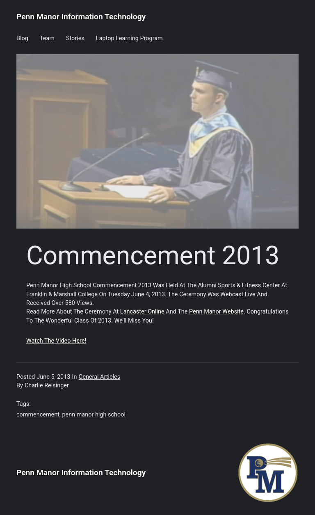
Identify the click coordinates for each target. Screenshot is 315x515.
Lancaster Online (142, 311)
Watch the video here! (56, 340)
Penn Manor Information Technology (81, 16)
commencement (37, 414)
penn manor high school (94, 414)
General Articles (99, 376)
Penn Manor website (216, 311)
